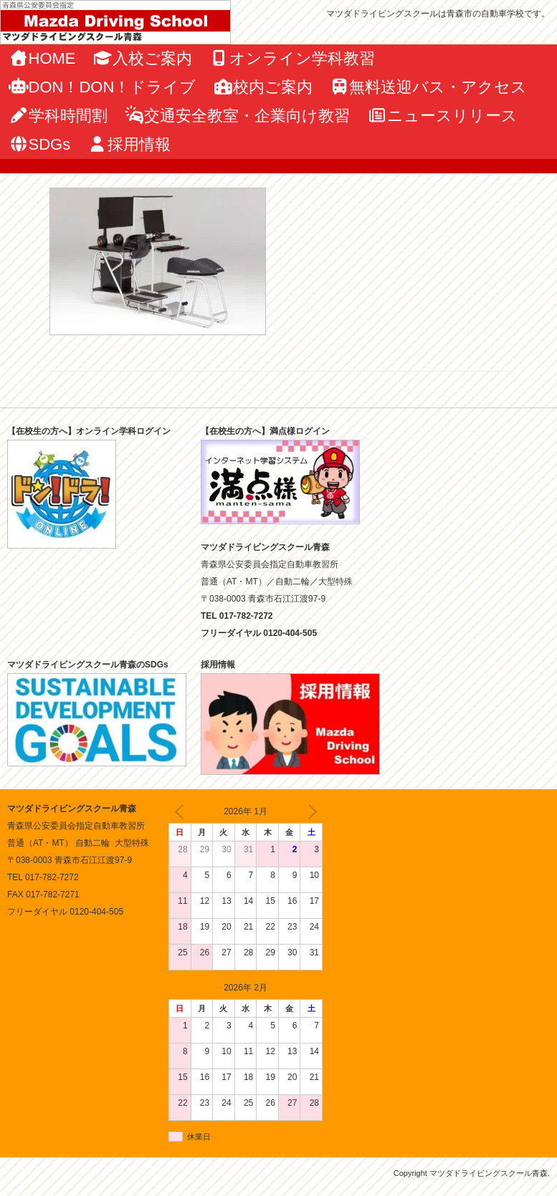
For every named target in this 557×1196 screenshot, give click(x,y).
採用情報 (129, 144)
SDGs (39, 144)
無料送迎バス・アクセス (429, 87)
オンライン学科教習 (292, 58)
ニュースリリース (442, 116)
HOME (42, 58)
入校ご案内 (143, 58)
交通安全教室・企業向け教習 (238, 116)
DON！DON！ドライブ (102, 87)
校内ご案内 (263, 87)
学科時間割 (58, 116)
